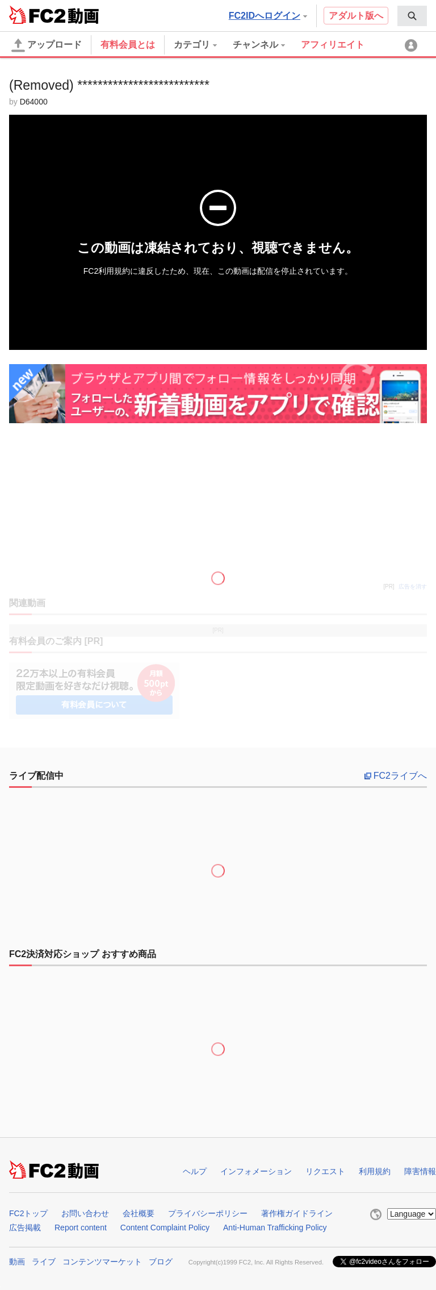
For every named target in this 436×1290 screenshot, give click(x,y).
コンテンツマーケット (102, 1261)
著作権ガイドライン (297, 1213)
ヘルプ (195, 1171)
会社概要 (138, 1213)
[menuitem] (412, 16)
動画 (17, 1261)
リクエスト (325, 1171)
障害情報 (420, 1171)
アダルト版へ (356, 15)
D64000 (34, 101)
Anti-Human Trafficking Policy (275, 1227)
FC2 (37, 15)
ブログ (161, 1261)
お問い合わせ (85, 1213)
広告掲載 (25, 1227)
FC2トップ (28, 1213)
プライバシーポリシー (208, 1213)
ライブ (44, 1261)
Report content (80, 1227)
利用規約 (375, 1171)
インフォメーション (256, 1171)
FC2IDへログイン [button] (268, 15)
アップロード (46, 45)
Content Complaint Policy (164, 1227)
